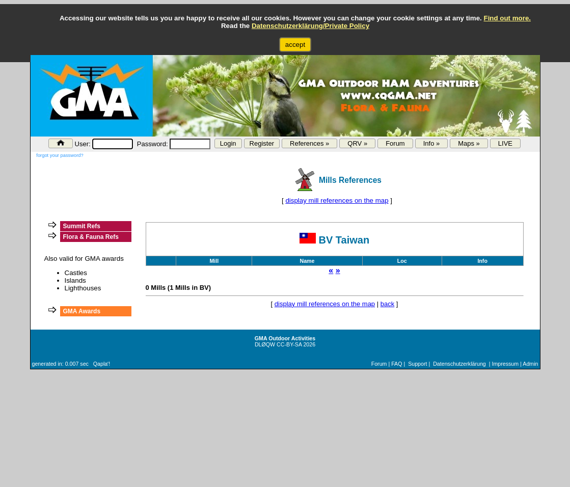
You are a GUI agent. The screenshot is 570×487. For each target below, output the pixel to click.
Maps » (469, 143)
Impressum (505, 364)
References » (309, 143)
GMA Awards (82, 311)
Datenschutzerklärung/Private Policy (310, 26)
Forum (395, 143)
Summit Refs (81, 226)
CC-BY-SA (289, 344)
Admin (530, 364)
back (387, 304)
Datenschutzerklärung (459, 364)
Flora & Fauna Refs (91, 236)
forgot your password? (59, 155)
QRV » (357, 143)
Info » (431, 143)
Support (417, 364)
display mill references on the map (336, 200)
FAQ (396, 364)
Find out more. (507, 18)
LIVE (505, 143)
